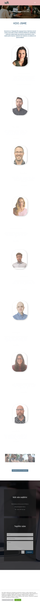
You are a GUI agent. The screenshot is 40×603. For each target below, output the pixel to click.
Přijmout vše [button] (17, 600)
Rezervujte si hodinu (20, 470)
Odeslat (28, 550)
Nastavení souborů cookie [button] (7, 600)
